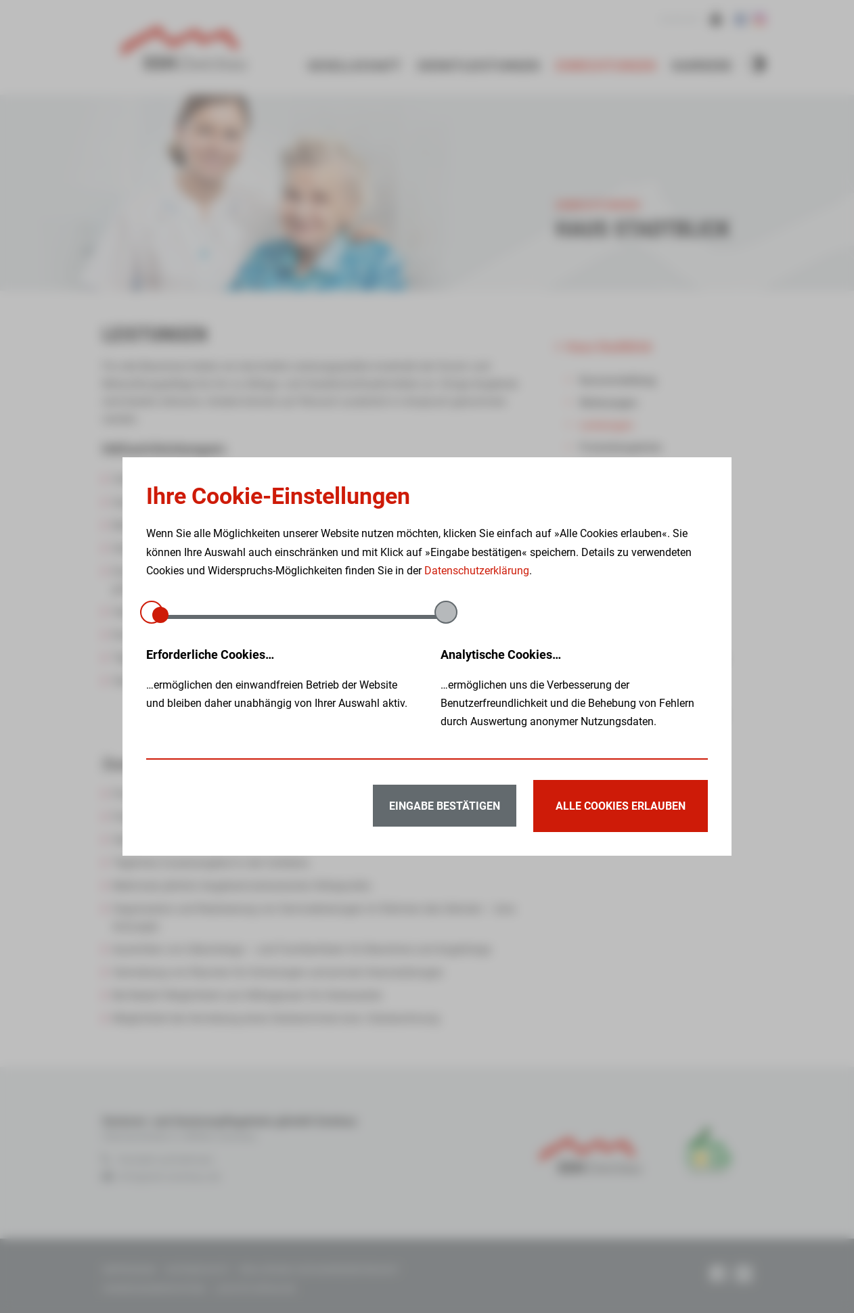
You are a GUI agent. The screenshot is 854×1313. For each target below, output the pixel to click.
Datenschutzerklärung (476, 570)
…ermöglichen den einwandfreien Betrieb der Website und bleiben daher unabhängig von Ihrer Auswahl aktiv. (279, 677)
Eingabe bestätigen (439, 806)
